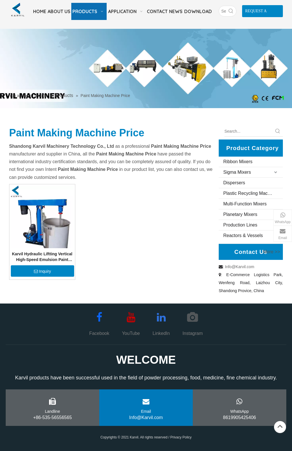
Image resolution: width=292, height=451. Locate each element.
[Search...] (248, 131)
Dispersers (234, 182)
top (280, 426)
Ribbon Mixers (237, 161)
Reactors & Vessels (243, 235)
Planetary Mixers (240, 214)
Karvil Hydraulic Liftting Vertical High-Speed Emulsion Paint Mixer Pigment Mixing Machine (42, 257)
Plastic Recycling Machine (249, 193)
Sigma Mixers (237, 172)
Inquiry (42, 271)
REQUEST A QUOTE (256, 13)
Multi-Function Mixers (245, 203)
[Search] (222, 11)
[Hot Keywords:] (231, 11)
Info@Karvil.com (239, 266)
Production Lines (240, 225)
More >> (271, 252)
